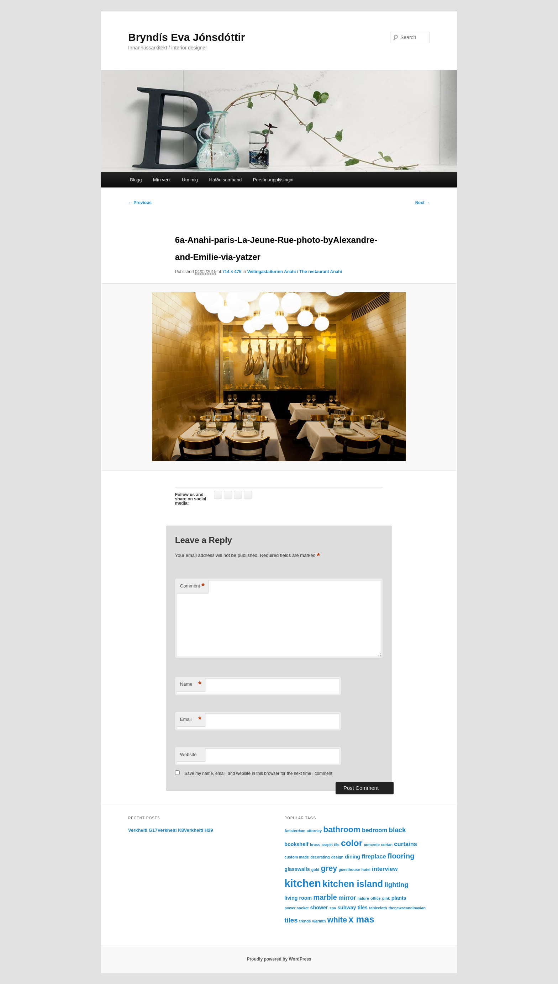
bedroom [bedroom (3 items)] (374, 830)
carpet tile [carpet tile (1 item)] (330, 844)
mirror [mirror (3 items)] (347, 897)
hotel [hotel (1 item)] (365, 869)
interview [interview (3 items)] (385, 869)
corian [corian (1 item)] (387, 844)
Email (190, 719)
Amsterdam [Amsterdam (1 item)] (294, 831)
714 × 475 (232, 271)
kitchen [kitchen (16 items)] (302, 883)
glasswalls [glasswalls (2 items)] (297, 869)
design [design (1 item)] (337, 857)
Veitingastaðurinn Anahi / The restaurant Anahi (294, 271)
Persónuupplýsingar (273, 179)
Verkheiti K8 (170, 830)
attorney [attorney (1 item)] (314, 831)
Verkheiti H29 (198, 830)
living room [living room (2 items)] (298, 898)
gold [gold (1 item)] (315, 869)
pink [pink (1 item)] (386, 898)
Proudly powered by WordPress (279, 959)
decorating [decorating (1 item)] (320, 857)
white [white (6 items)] (337, 919)
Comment (192, 586)
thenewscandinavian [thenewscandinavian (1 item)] (407, 908)
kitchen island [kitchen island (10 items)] (352, 884)
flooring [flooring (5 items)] (401, 856)
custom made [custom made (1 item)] (296, 857)
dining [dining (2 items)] (352, 857)
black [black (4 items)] (397, 830)
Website (188, 754)
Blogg (136, 179)
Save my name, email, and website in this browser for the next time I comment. (258, 773)
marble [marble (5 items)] (325, 897)
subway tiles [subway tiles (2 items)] (352, 907)
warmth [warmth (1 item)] (319, 921)
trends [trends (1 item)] (305, 921)
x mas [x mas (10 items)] (361, 919)
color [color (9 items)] (351, 843)
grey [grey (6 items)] (329, 868)
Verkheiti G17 (142, 830)
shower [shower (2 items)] (319, 907)
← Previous (140, 202)
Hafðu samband (225, 179)
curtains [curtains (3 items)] (405, 844)
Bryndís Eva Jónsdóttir (186, 37)
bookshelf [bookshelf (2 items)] (296, 844)
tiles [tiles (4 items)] (291, 920)
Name (190, 684)
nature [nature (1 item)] (363, 898)
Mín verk (162, 179)
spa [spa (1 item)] (333, 908)
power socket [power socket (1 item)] (296, 908)
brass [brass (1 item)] (315, 844)
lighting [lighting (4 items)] (396, 884)
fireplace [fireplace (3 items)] (374, 856)
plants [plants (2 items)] (398, 898)
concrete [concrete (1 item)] (372, 844)
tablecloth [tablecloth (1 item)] (378, 908)
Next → (422, 202)
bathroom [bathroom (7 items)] (341, 829)
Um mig (190, 179)
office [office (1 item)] (375, 898)
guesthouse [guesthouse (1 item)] (349, 869)
